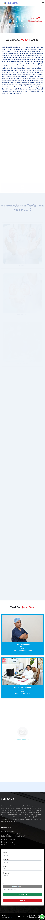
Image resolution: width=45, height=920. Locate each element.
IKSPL (10, 917)
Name (5, 853)
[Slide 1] (19, 31)
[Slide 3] (25, 780)
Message (6, 873)
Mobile (6, 859)
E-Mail (5, 866)
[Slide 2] (22, 780)
